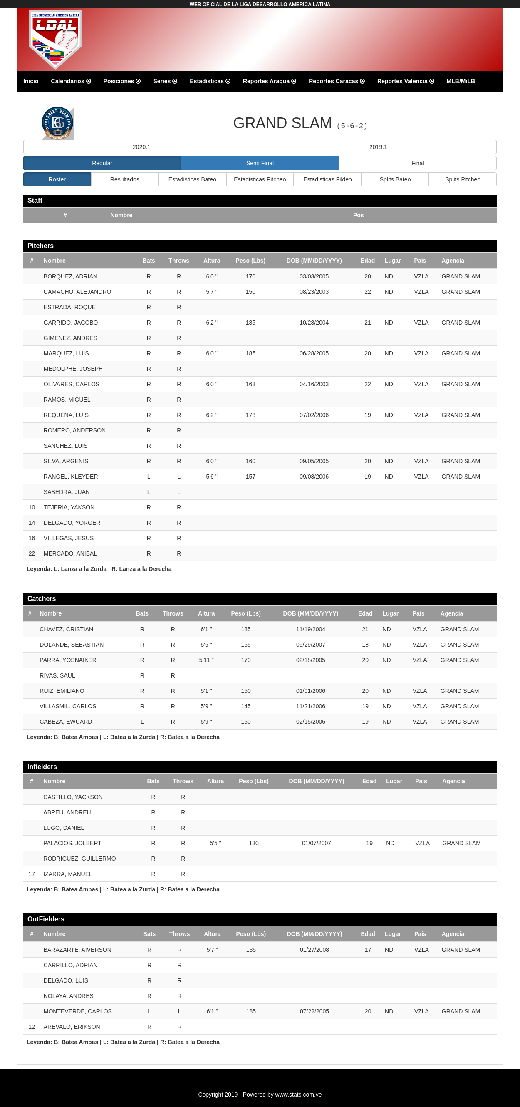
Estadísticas (210, 81)
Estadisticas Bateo (192, 179)
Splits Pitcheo (462, 179)
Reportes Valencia (405, 81)
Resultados (124, 179)
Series (165, 81)
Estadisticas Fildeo (327, 179)
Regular (102, 163)
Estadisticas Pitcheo (260, 179)
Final (417, 163)
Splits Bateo (395, 179)
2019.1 (378, 147)
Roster (57, 179)
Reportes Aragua (269, 81)
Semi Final (260, 163)
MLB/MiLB (461, 81)
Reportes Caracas (337, 81)
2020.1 (142, 147)
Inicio (31, 81)
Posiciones (122, 81)
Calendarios (71, 81)
